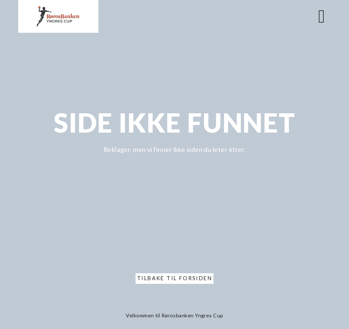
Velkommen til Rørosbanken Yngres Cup (174, 315)
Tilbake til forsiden (174, 278)
